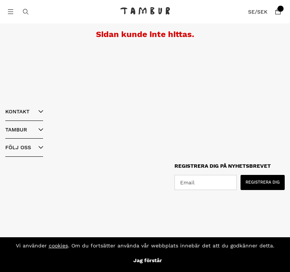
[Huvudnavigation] (10, 11)
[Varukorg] (277, 11)
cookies (58, 246)
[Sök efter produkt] (25, 11)
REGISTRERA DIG (262, 182)
